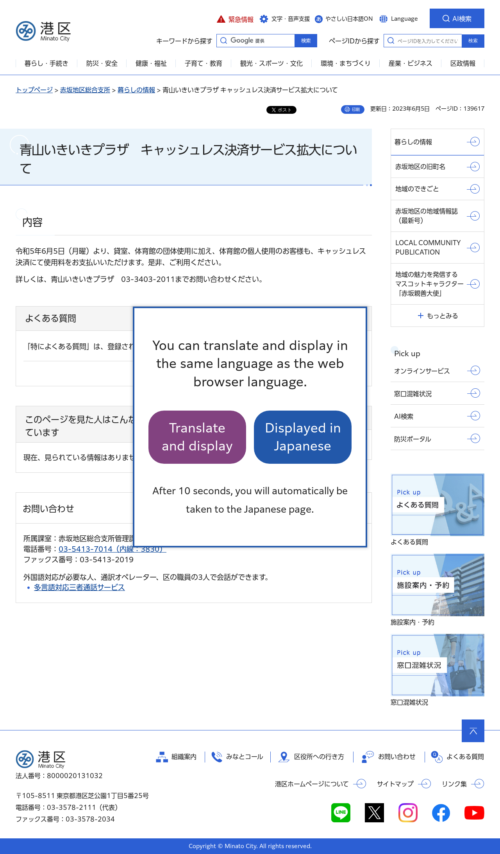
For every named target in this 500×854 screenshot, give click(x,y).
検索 (473, 40)
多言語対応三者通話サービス (79, 587)
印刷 (356, 109)
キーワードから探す (223, 40)
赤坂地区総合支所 (85, 90)
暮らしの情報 (136, 90)
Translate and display (197, 437)
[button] (235, 18)
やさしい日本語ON (349, 19)
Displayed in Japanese (303, 437)
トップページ (34, 90)
